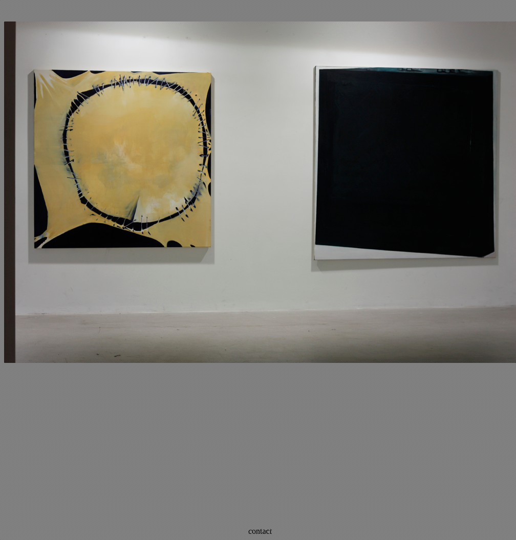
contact (260, 531)
